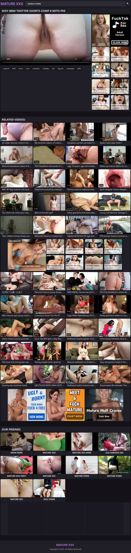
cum (28, 68)
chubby (46, 68)
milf (13, 68)
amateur (36, 68)
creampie (70, 68)
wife (79, 68)
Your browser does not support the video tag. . (46, 39)
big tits (60, 68)
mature (6, 68)
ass (53, 68)
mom (20, 68)
